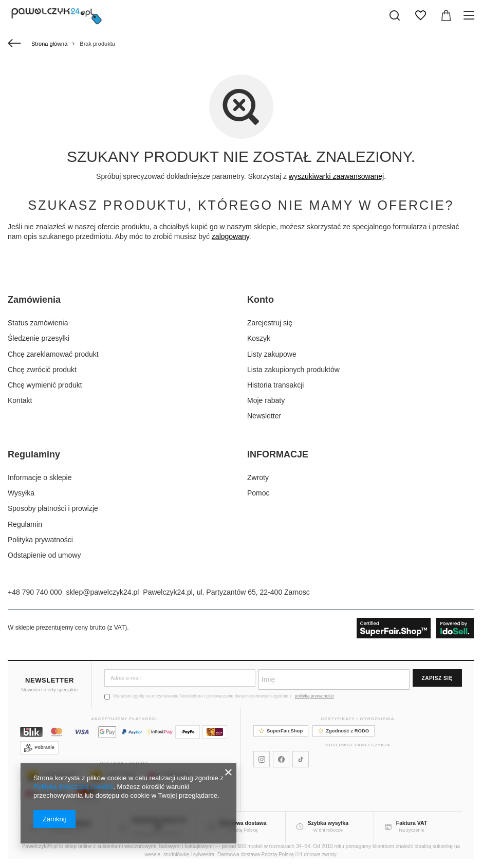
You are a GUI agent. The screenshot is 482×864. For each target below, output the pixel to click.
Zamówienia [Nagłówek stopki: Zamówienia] (34, 300)
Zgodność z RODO (343, 730)
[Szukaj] (394, 15)
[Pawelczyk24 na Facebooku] (281, 759)
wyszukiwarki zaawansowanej (336, 176)
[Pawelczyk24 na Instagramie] (261, 759)
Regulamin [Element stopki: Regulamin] (25, 524)
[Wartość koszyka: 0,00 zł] (446, 15)
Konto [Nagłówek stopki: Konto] (260, 300)
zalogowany (230, 236)
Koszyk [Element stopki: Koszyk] (258, 338)
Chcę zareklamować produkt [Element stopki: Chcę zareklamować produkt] (53, 354)
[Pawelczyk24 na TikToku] (300, 759)
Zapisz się (437, 678)
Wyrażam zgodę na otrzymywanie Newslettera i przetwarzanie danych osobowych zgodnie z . (221, 696)
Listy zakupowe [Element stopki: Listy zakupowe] (271, 354)
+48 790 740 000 (35, 592)
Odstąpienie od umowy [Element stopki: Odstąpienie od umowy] (44, 555)
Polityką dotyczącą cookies (73, 787)
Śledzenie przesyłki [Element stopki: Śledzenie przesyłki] (38, 338)
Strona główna (49, 44)
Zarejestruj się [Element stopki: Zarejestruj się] (269, 323)
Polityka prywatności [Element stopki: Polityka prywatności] (40, 540)
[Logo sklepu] (56, 15)
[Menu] (470, 15)
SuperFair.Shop (281, 730)
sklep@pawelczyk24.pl (102, 592)
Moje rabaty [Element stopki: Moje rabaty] (266, 400)
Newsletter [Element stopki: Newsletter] (264, 416)
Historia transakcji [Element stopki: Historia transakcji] (275, 385)
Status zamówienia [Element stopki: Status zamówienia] (38, 323)
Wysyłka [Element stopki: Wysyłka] (21, 493)
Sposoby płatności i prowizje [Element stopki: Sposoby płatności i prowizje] (53, 508)
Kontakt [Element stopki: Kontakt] (20, 400)
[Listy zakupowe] (420, 15)
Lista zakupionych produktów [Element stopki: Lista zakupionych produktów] (293, 369)
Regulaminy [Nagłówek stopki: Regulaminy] (34, 454)
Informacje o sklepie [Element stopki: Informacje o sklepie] (40, 477)
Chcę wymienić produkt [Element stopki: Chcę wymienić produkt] (45, 385)
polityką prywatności (314, 695)
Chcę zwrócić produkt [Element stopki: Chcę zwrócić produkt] (42, 369)
